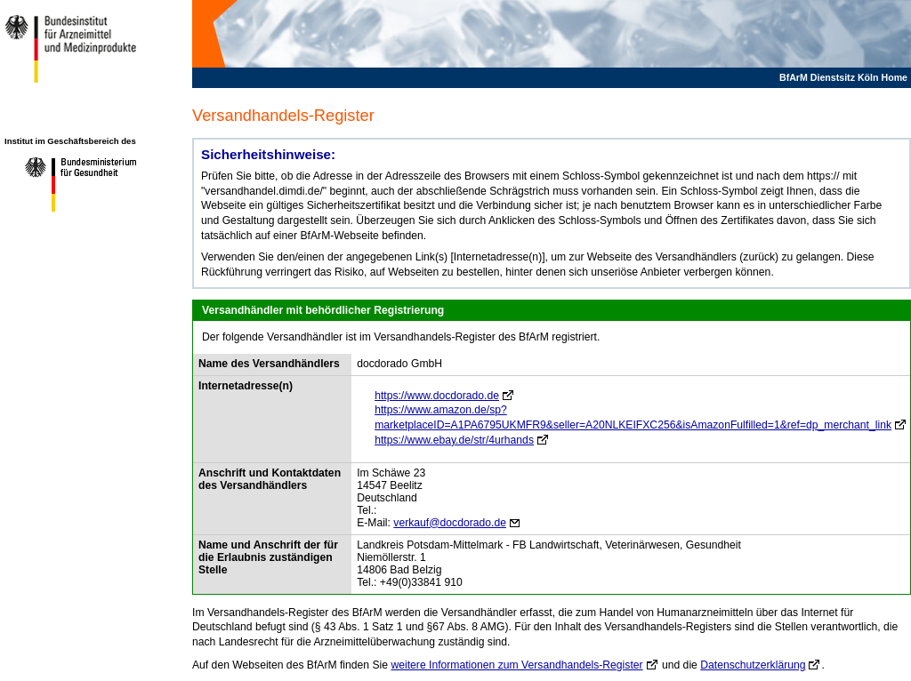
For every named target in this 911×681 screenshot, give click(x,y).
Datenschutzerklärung (752, 665)
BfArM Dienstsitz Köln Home (843, 77)
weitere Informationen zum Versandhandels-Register (516, 665)
